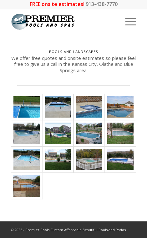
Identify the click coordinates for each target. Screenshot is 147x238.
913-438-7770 (102, 4)
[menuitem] (127, 21)
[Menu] (127, 21)
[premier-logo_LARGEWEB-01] (61, 21)
